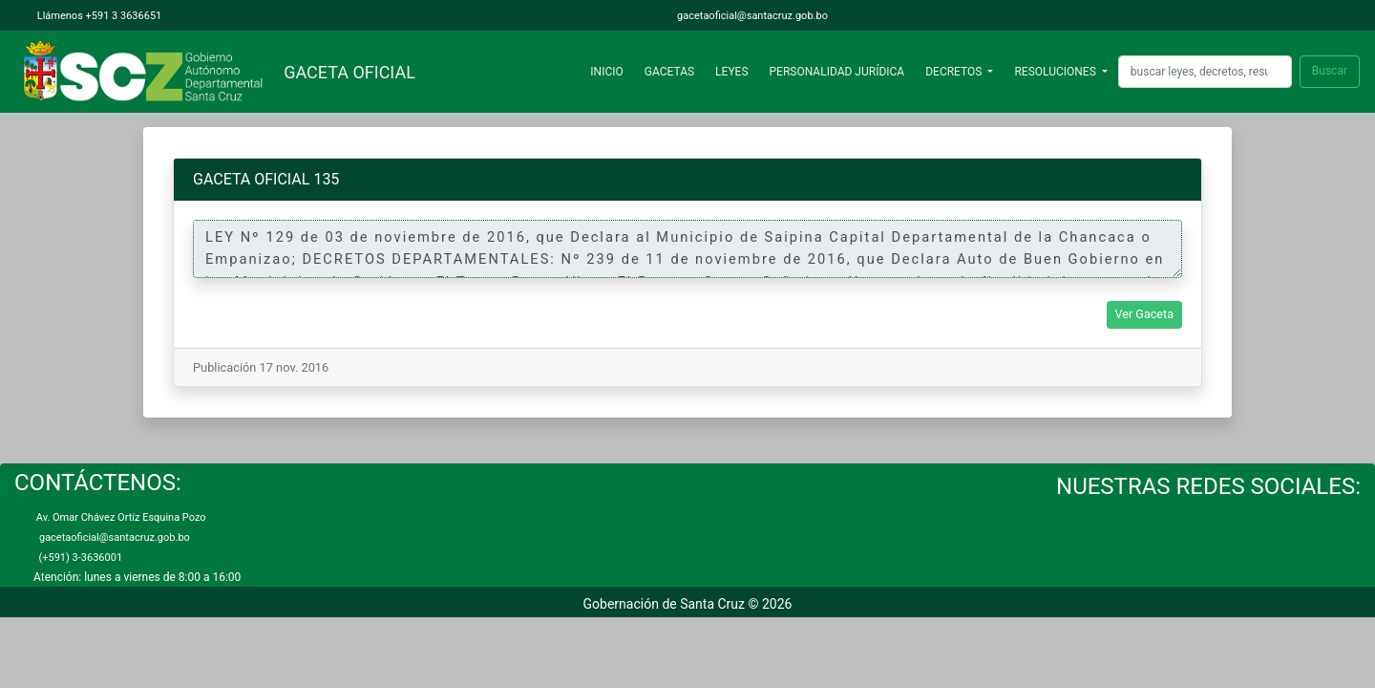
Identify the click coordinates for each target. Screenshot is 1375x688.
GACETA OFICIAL (345, 72)
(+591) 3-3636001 (77, 557)
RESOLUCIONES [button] (1056, 71)
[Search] (1205, 71)
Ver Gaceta (1144, 314)
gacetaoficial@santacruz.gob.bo (751, 16)
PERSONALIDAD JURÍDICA (837, 71)
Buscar (1329, 70)
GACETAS (669, 71)
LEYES (731, 71)
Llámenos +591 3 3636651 (97, 16)
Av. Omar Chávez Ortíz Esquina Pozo (119, 517)
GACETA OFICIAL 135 (266, 179)
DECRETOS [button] (954, 71)
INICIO (610, 71)
